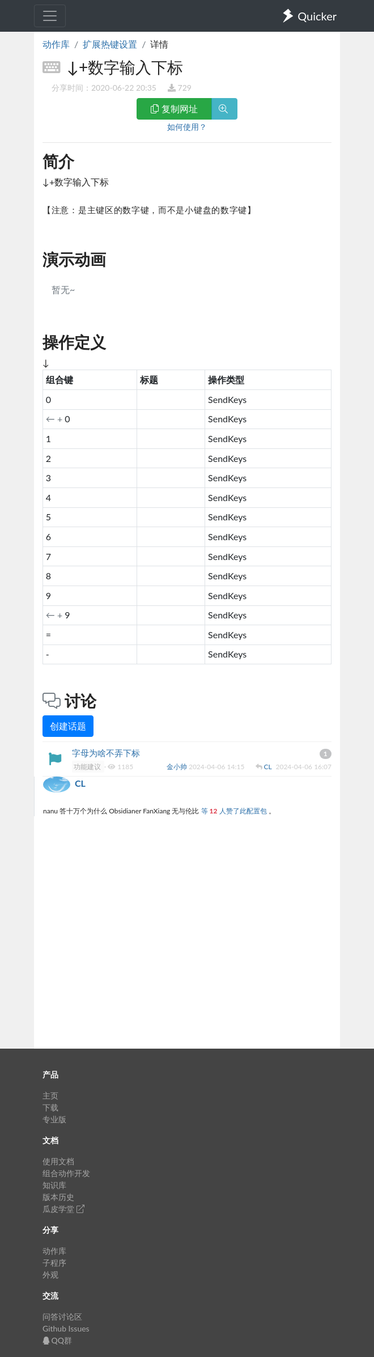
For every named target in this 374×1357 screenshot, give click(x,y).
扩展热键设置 (110, 44)
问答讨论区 (62, 1316)
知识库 (54, 1185)
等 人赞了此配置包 (235, 811)
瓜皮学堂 (63, 1209)
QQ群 (57, 1340)
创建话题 (68, 725)
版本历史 (58, 1197)
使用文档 (58, 1161)
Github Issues (66, 1328)
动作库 (56, 44)
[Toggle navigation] (50, 16)
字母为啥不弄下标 (106, 753)
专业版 (54, 1119)
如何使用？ (187, 127)
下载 (50, 1107)
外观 (50, 1274)
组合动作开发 (66, 1173)
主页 (50, 1095)
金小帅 (178, 766)
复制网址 (174, 108)
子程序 (54, 1262)
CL (269, 766)
